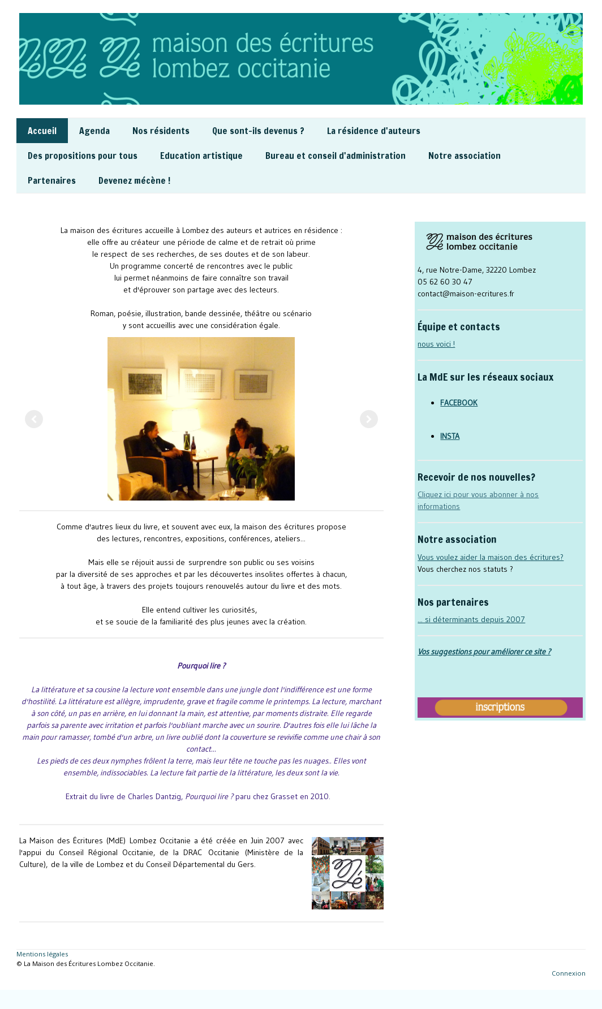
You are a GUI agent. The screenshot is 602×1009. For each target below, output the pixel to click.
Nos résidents (161, 130)
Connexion (569, 973)
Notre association (464, 155)
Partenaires (52, 180)
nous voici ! (436, 344)
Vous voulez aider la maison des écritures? (491, 557)
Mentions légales (42, 954)
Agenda (94, 130)
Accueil (42, 130)
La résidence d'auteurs (373, 130)
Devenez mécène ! (134, 180)
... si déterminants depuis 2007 (471, 619)
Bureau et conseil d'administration (335, 155)
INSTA (449, 436)
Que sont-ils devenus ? (258, 130)
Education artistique (201, 155)
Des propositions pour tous (82, 155)
